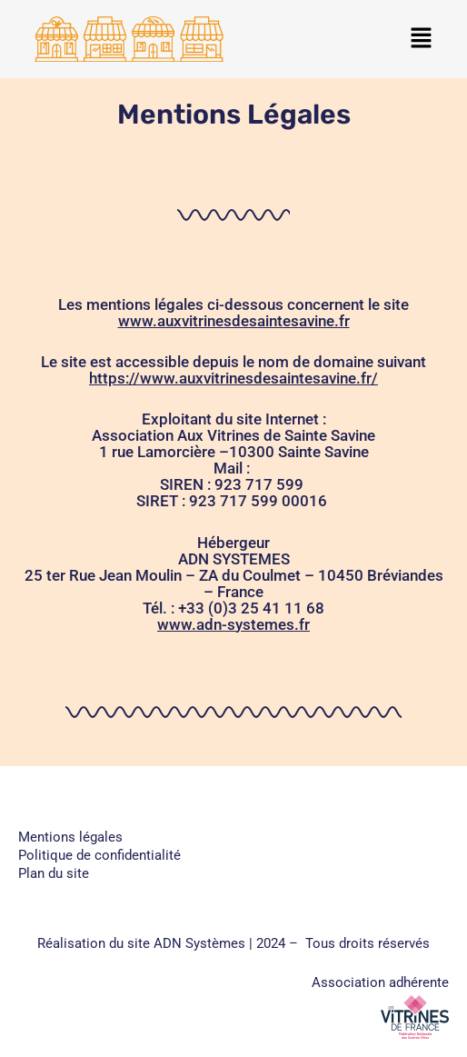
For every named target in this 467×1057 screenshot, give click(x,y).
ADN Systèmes (199, 943)
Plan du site (53, 873)
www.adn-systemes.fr (233, 624)
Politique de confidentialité (99, 855)
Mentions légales (70, 837)
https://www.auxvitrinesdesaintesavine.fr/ (233, 378)
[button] (421, 38)
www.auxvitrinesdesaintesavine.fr (234, 321)
